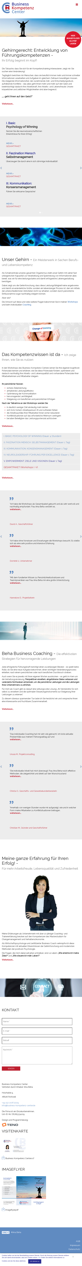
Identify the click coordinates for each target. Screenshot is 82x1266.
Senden (11, 1069)
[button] (2, 166)
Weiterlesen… (7, 104)
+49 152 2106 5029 (10, 1103)
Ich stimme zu (34, 1261)
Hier (39, 1257)
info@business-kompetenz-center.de (18, 1105)
